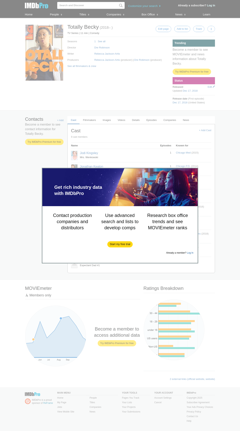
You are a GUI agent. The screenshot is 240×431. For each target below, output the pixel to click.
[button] (120, 244)
